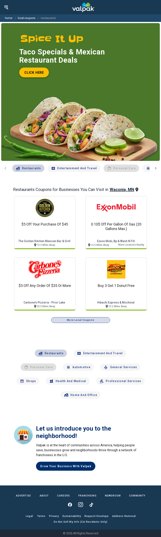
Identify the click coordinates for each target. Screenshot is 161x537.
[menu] (6, 7)
